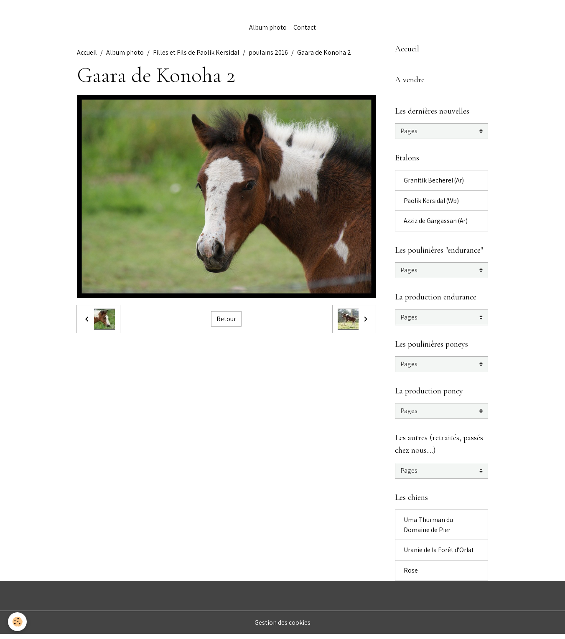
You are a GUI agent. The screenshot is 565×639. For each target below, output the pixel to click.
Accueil (87, 53)
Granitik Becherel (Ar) (434, 182)
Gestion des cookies (283, 627)
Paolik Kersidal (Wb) (432, 202)
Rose (411, 575)
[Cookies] (17, 621)
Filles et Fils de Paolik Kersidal (196, 53)
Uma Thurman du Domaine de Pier (428, 529)
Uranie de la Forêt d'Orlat (440, 554)
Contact (304, 28)
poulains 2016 (268, 53)
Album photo (268, 28)
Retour (226, 319)
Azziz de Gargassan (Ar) (436, 223)
